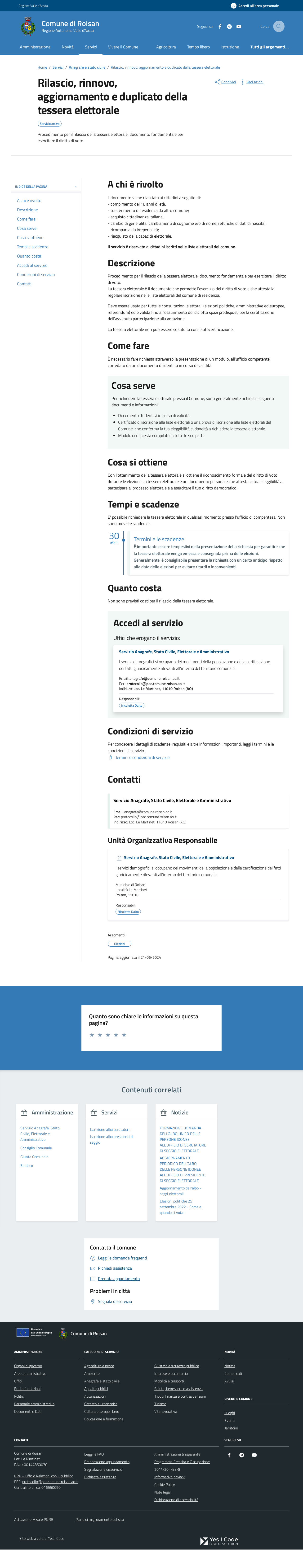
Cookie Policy (164, 1485)
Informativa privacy (169, 1477)
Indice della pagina (46, 186)
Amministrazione (35, 47)
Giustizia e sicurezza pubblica (176, 1366)
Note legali (162, 1492)
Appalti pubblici (96, 1389)
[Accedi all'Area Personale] (255, 5)
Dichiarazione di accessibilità (176, 1500)
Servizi (91, 47)
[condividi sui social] (225, 82)
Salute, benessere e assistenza (178, 1389)
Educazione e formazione (103, 1419)
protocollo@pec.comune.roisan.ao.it (155, 684)
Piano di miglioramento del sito (100, 1520)
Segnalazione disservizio (103, 1470)
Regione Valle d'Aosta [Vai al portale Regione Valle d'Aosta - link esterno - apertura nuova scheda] (33, 5)
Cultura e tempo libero (101, 1412)
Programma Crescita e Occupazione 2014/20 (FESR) (182, 1466)
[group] (47, 1165)
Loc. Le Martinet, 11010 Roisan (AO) (163, 689)
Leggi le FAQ (94, 1454)
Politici (19, 1397)
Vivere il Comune (123, 47)
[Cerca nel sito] (279, 26)
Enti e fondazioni (27, 1389)
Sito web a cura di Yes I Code (41, 1539)
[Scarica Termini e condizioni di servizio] (139, 757)
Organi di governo (28, 1366)
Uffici (18, 1381)
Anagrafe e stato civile (102, 1381)
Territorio (231, 1428)
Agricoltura (166, 47)
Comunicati (233, 1374)
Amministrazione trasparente (177, 1454)
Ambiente (92, 1374)
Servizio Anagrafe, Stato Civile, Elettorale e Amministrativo (174, 652)
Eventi (229, 1421)
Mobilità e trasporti (169, 1381)
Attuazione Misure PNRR (33, 1520)
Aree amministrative (30, 1374)
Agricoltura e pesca (99, 1366)
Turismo (160, 1404)
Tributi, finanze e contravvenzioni (180, 1397)
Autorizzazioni (95, 1397)
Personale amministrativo (34, 1404)
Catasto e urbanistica (100, 1404)
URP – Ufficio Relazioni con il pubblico (43, 1476)
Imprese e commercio (171, 1374)
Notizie (229, 1366)
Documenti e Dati (27, 1412)
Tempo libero (198, 47)
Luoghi (229, 1413)
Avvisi (229, 1381)
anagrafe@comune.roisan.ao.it (154, 678)
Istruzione (230, 47)
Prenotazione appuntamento (106, 1462)
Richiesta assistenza (100, 1477)
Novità (68, 47)
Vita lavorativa (165, 1412)
